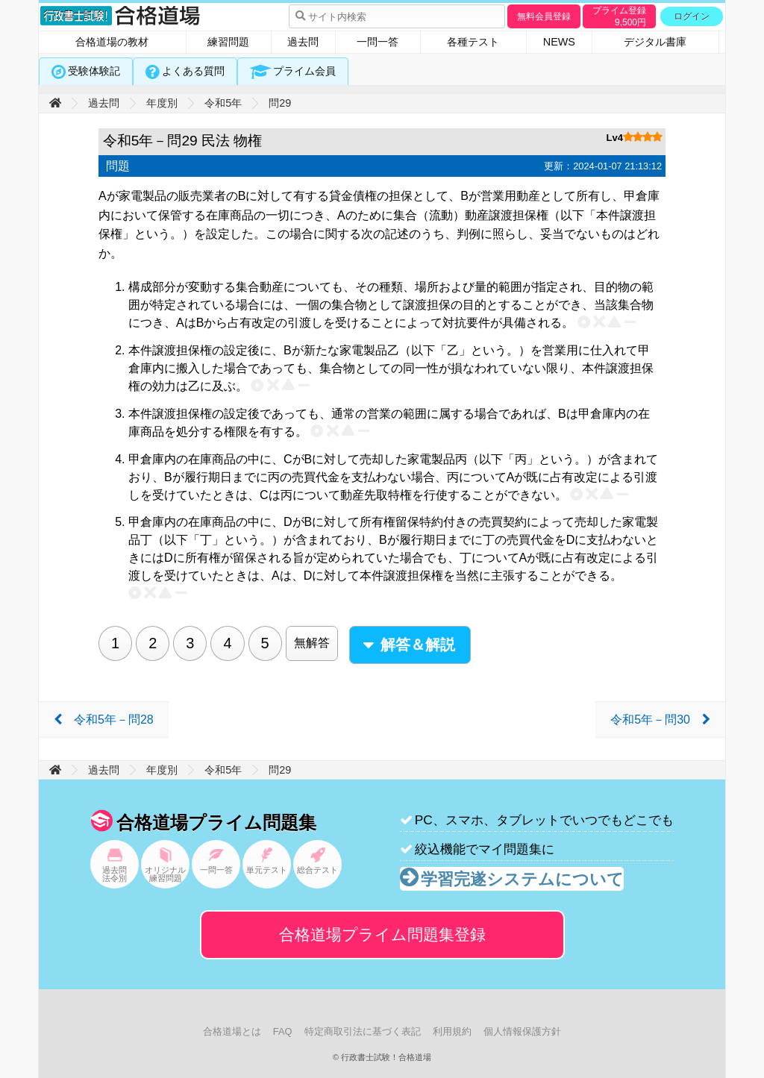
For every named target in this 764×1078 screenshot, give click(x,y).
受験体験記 (94, 71)
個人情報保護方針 (522, 1031)
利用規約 (452, 1031)
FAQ (282, 1031)
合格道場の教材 (111, 42)
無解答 (312, 642)
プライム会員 (304, 71)
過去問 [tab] (303, 42)
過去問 (103, 103)
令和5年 (223, 103)
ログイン (692, 16)
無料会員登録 (544, 16)
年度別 (162, 103)
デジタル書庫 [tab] (655, 42)
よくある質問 (193, 71)
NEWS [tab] (559, 42)
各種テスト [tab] (473, 42)
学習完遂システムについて (522, 879)
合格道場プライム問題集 (382, 934)
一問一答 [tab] (377, 42)
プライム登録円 (619, 16)
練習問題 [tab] (228, 42)
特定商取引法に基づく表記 (362, 1031)
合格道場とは (232, 1031)
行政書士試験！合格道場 (121, 16)
